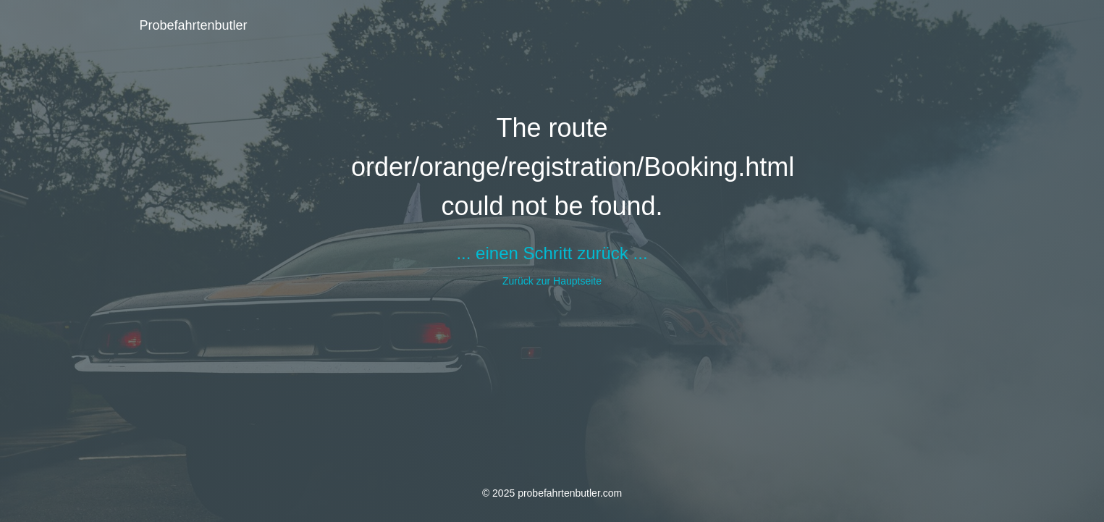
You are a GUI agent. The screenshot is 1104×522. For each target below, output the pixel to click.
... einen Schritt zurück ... (551, 253)
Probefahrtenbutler (194, 25)
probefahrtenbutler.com (570, 493)
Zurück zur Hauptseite (552, 281)
